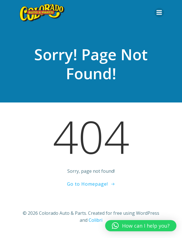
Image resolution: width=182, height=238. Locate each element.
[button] (140, 225)
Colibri (95, 220)
